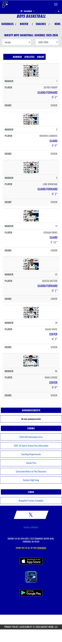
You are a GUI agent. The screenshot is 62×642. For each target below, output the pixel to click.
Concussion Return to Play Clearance (31, 471)
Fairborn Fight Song (31, 480)
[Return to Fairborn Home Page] (5, 4)
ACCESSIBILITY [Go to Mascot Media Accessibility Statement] (26, 626)
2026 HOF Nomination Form (31, 437)
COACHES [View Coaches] (41, 24)
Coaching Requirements (31, 454)
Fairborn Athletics (31, 527)
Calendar (27, 11)
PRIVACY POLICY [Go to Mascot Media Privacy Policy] (11, 626)
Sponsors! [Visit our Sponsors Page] (41, 547)
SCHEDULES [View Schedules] (7, 24)
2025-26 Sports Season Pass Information (31, 445)
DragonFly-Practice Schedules (31, 500)
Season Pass (31, 462)
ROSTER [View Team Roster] (24, 24)
